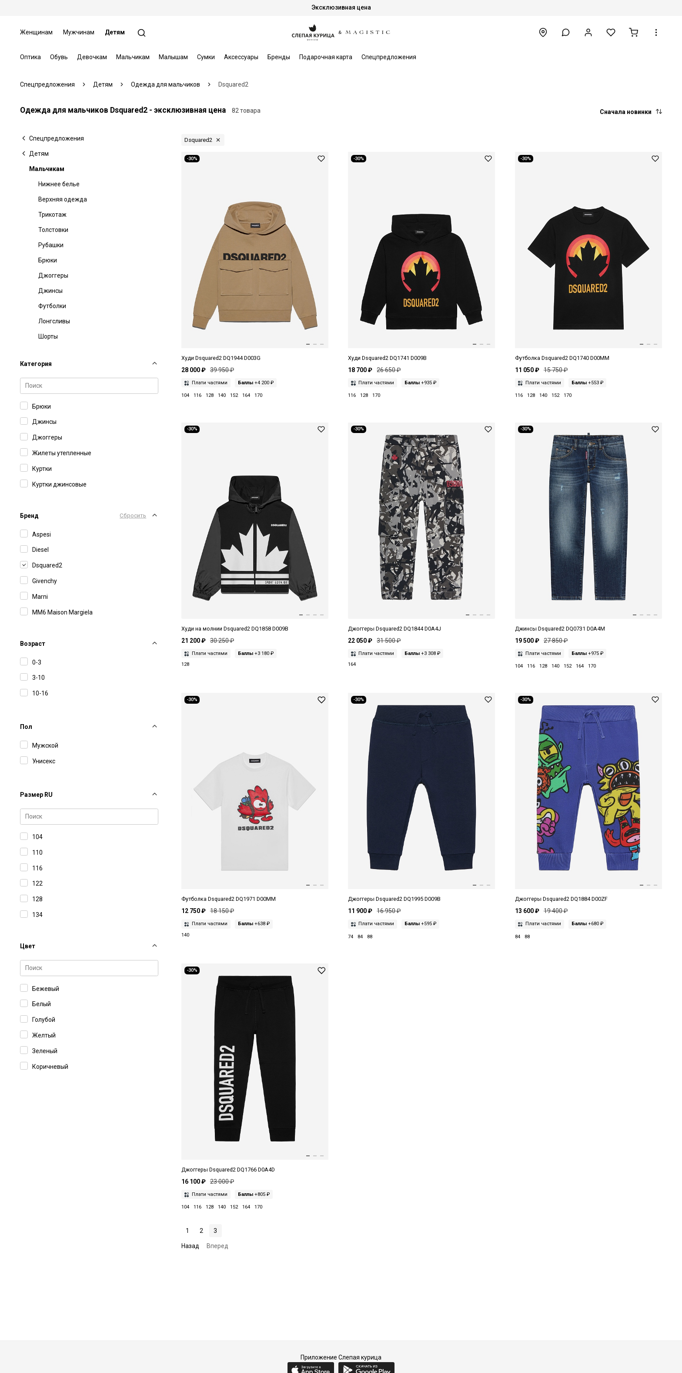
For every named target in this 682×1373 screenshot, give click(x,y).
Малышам (173, 57)
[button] (565, 32)
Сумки (206, 57)
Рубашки (51, 245)
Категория (36, 363)
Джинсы (50, 290)
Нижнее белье (59, 184)
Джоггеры (53, 275)
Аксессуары (241, 57)
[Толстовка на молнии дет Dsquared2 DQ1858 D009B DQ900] (254, 528)
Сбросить (133, 515)
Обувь (59, 57)
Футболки (52, 305)
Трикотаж (52, 214)
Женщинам (36, 32)
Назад (190, 1245)
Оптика (30, 57)
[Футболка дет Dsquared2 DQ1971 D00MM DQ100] (254, 798)
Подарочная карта (325, 57)
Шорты (48, 336)
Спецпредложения (388, 57)
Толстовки (53, 229)
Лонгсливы (54, 321)
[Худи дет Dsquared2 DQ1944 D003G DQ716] (254, 257)
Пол (26, 726)
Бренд (29, 515)
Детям (115, 32)
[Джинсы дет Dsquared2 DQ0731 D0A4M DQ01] (588, 528)
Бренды (278, 57)
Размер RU (36, 794)
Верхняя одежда (62, 199)
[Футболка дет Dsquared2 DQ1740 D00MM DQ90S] (588, 257)
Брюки (47, 260)
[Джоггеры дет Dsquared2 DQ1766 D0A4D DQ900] (254, 1068)
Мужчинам (78, 32)
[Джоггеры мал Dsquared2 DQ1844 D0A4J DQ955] (421, 528)
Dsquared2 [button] (198, 140)
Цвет (27, 946)
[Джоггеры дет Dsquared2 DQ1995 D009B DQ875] (421, 798)
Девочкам (92, 57)
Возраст (32, 643)
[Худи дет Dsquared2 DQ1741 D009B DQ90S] (421, 257)
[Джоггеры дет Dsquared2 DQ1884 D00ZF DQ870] (588, 798)
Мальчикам (133, 57)
